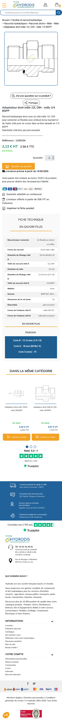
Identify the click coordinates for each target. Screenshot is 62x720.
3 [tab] (35, 447)
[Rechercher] (28, 12)
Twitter (34, 683)
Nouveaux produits (13, 641)
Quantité (38, 157)
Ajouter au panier (18, 166)
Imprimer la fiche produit (18, 208)
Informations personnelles (16, 659)
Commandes (10, 665)
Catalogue (9, 632)
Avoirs (8, 668)
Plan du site (10, 644)
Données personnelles (34, 697)
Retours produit (12, 662)
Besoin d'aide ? (11, 647)
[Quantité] (49, 158)
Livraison (9, 625)
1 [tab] (27, 447)
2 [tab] (31, 447)
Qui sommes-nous (12, 635)
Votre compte (14, 654)
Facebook (27, 683)
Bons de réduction (13, 674)
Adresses (9, 671)
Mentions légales (14, 697)
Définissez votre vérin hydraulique (19, 638)
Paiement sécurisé (13, 628)
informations (14, 620)
